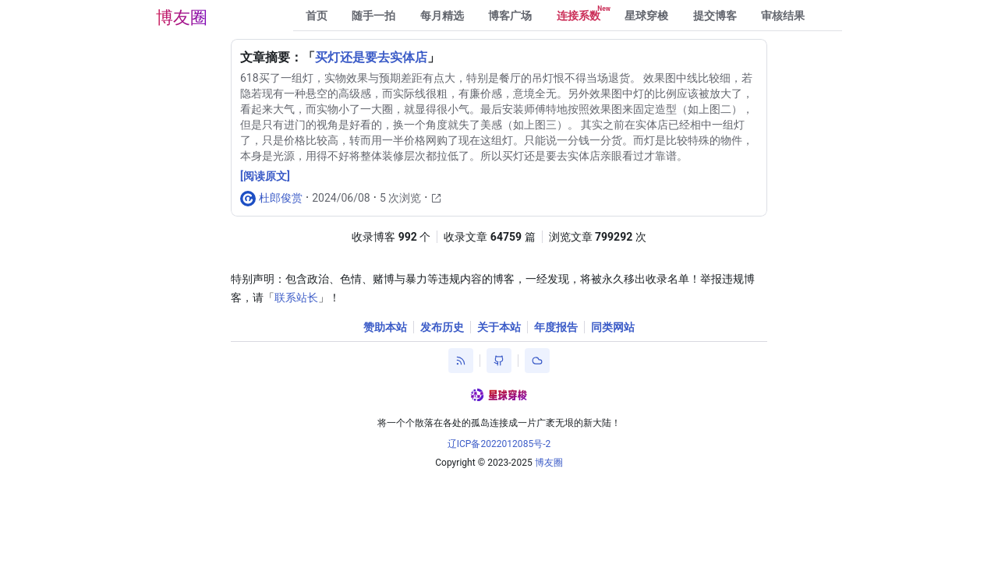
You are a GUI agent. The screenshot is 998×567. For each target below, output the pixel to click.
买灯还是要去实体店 (371, 57)
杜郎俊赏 (281, 198)
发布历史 (442, 327)
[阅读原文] (265, 176)
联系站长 (296, 297)
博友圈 (181, 17)
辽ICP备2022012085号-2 (499, 443)
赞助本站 (385, 327)
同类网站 (613, 327)
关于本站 (499, 327)
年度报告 (556, 327)
